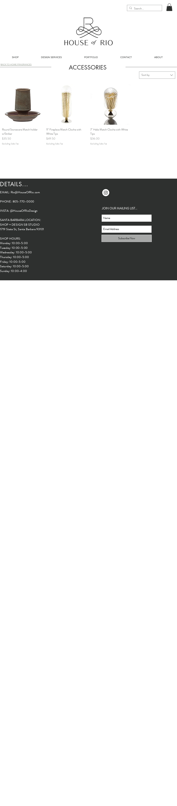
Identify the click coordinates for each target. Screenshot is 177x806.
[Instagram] (105, 192)
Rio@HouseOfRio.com (25, 192)
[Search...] (144, 8)
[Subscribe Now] (127, 238)
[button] (169, 7)
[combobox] (157, 75)
